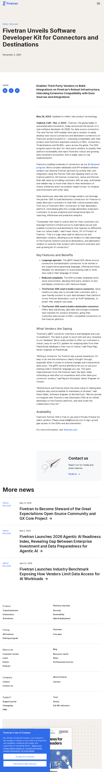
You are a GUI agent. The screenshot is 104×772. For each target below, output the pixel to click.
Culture (6, 682)
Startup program (10, 638)
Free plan (57, 634)
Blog (55, 649)
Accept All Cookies (25, 757)
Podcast (6, 666)
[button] (98, 3)
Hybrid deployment (61, 618)
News (55, 658)
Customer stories (11, 654)
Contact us (8, 686)
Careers (57, 682)
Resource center (61, 654)
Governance (8, 614)
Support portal (9, 701)
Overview (57, 629)
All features (8, 634)
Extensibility (58, 614)
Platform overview (61, 606)
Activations (8, 618)
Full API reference (61, 705)
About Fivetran (60, 677)
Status (56, 701)
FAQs (5, 709)
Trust (55, 697)
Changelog (8, 705)
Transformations (10, 610)
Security (57, 610)
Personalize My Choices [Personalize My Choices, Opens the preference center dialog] (24, 764)
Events (6, 662)
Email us (72, 474)
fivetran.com (70, 429)
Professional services (63, 662)
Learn (5, 658)
